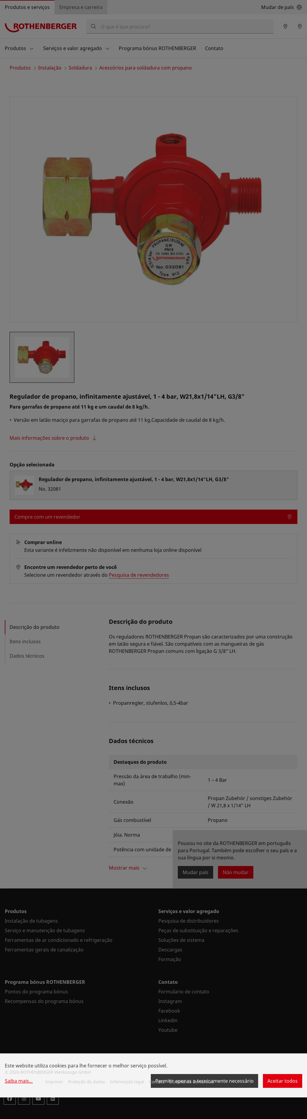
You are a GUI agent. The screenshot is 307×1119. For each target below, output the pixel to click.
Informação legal (127, 1082)
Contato (157, 1082)
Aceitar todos (282, 1081)
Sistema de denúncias (191, 1082)
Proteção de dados (86, 1082)
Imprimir (54, 1082)
